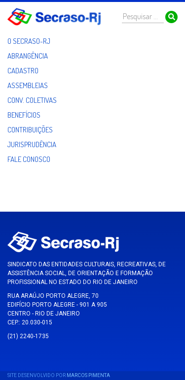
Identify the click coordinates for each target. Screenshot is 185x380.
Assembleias (27, 85)
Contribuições (30, 129)
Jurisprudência (31, 144)
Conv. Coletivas (32, 100)
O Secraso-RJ (28, 41)
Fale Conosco (28, 159)
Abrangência (27, 56)
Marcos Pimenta (88, 375)
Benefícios (23, 115)
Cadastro (22, 70)
